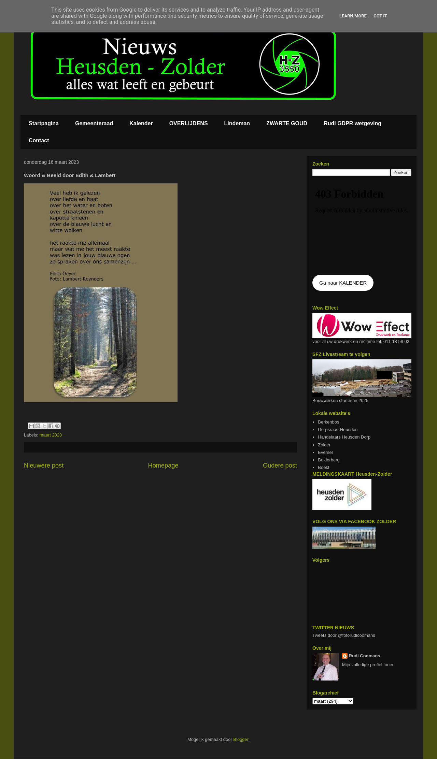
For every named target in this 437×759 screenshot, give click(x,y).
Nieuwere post (44, 465)
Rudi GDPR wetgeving (352, 123)
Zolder (324, 444)
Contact (39, 140)
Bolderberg (329, 459)
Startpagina (44, 123)
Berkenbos (328, 422)
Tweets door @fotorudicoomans (343, 635)
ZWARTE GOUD (286, 123)
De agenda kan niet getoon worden (361, 226)
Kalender (141, 123)
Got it (380, 15)
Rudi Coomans (364, 655)
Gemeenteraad (94, 123)
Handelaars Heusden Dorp (344, 437)
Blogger (240, 739)
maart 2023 (51, 435)
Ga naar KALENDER (343, 283)
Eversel (325, 452)
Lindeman (237, 123)
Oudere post (280, 465)
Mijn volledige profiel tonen (368, 664)
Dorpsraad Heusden (337, 429)
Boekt (323, 467)
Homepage (163, 465)
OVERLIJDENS (188, 123)
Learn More (353, 15)
